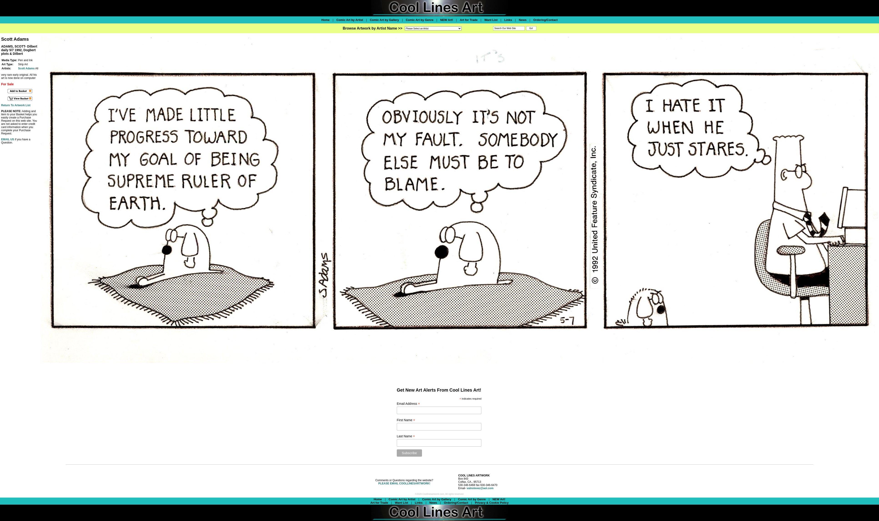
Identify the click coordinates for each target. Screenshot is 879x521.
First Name (406, 420)
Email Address (408, 404)
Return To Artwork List (15, 105)
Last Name (406, 436)
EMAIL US (7, 139)
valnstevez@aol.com (480, 488)
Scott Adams (26, 68)
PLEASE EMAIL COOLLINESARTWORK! (404, 483)
